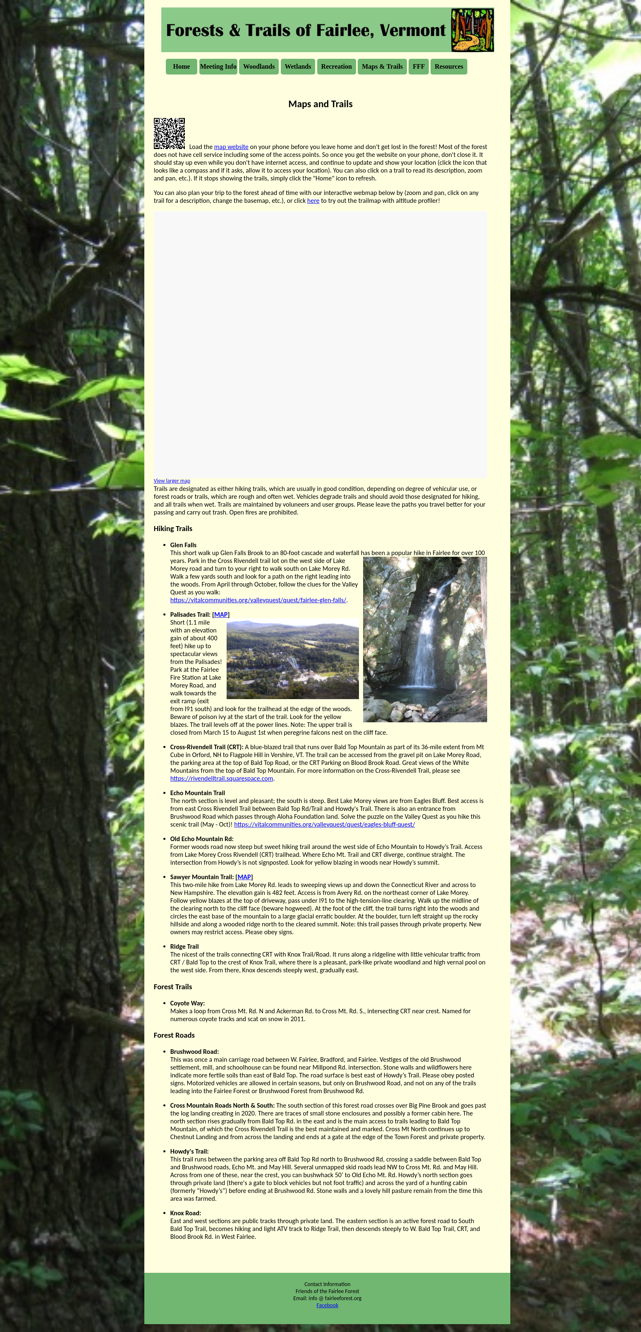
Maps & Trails (382, 66)
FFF (418, 66)
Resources (448, 66)
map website (231, 147)
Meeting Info (218, 66)
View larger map (172, 480)
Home (182, 66)
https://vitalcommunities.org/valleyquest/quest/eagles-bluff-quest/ (324, 824)
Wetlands (298, 66)
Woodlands (259, 66)
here (313, 200)
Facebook (328, 1306)
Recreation (336, 66)
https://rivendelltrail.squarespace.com (221, 778)
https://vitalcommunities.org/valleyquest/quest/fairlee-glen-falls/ (258, 600)
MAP (220, 614)
